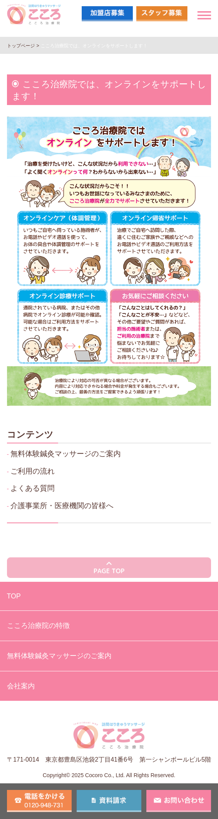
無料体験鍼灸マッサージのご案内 (65, 453)
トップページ (21, 45)
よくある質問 (32, 488)
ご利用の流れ (32, 471)
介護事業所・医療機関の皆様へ (61, 505)
